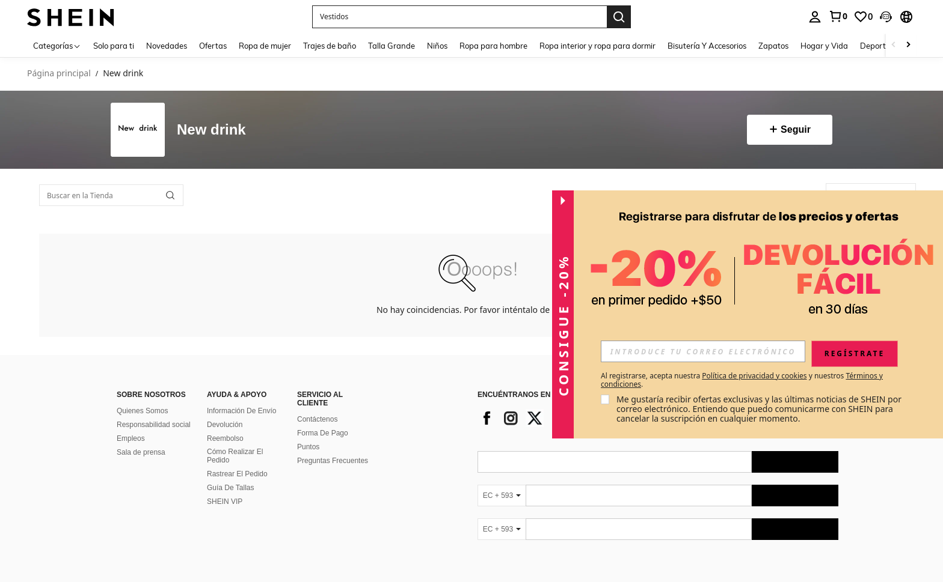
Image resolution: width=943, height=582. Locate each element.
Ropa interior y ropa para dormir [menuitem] (597, 45)
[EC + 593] (502, 495)
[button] (886, 17)
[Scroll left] (893, 45)
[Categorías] (57, 45)
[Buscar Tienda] (170, 195)
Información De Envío (241, 411)
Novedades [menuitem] (166, 45)
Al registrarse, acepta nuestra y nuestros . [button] (742, 380)
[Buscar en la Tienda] (111, 195)
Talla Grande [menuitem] (391, 45)
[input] (703, 351)
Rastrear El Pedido (237, 474)
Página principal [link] (59, 73)
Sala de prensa (141, 452)
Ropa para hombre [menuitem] (493, 45)
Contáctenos (317, 419)
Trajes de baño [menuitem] (329, 45)
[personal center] (815, 17)
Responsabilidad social (154, 424)
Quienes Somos (142, 411)
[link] (837, 16)
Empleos (131, 438)
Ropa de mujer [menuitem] (265, 45)
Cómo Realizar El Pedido (235, 455)
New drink (211, 130)
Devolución (224, 424)
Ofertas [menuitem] (213, 45)
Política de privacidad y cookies (754, 376)
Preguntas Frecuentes (332, 460)
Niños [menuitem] (437, 45)
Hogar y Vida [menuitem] (824, 45)
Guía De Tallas (230, 487)
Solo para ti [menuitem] (113, 45)
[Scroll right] (908, 45)
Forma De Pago (322, 433)
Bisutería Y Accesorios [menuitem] (707, 45)
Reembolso (225, 438)
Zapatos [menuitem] (773, 45)
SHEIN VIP (224, 501)
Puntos (308, 447)
